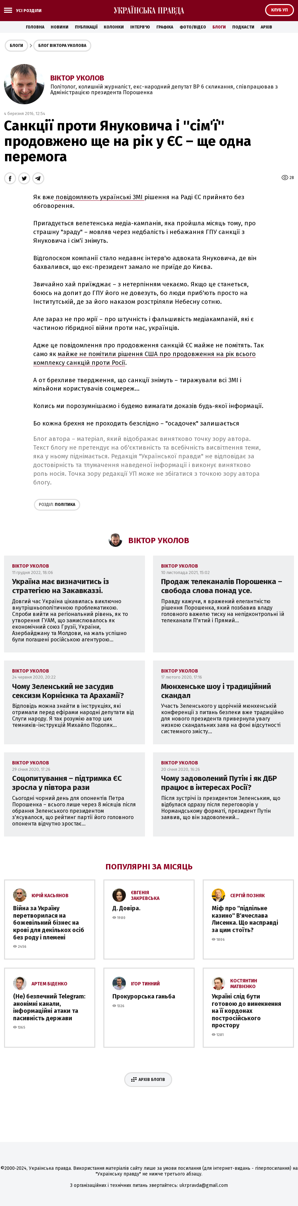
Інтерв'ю (140, 27)
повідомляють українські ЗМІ (99, 197)
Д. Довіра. (126, 908)
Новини (59, 27)
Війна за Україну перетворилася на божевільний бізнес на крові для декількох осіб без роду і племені (48, 923)
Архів (266, 27)
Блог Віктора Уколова (62, 45)
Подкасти (243, 27)
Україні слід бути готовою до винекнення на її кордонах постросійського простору (246, 1011)
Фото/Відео (193, 27)
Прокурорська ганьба (143, 996)
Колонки (114, 27)
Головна (35, 27)
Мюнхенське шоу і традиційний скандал (216, 691)
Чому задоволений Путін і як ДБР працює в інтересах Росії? (219, 783)
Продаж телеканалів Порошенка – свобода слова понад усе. (221, 586)
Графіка (164, 27)
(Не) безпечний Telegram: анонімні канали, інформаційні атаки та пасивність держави (49, 1007)
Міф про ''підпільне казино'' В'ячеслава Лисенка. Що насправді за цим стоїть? (245, 919)
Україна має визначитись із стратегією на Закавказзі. (60, 586)
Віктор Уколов (77, 77)
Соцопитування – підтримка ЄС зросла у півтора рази (67, 783)
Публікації (86, 27)
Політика (57, 504)
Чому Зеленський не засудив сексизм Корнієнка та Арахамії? (68, 691)
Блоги (219, 27)
